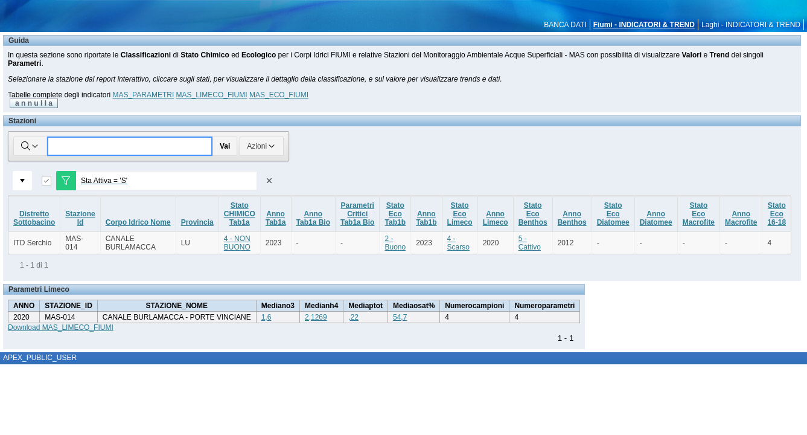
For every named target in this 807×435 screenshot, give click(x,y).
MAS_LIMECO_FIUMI (211, 95)
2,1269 (316, 317)
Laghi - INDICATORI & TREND (750, 25)
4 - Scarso (458, 242)
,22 (353, 317)
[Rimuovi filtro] (269, 180)
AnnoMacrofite (741, 218)
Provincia (197, 222)
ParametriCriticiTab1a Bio (357, 214)
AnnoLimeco (495, 218)
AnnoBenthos (572, 218)
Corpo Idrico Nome (138, 222)
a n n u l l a (34, 103)
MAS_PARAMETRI (143, 95)
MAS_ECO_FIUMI (278, 95)
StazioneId (80, 218)
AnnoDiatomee (656, 218)
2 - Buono (395, 242)
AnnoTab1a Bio (313, 218)
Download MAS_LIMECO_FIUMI (60, 327)
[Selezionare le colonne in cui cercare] (30, 146)
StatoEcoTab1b (395, 214)
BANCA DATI (565, 25)
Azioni (261, 146)
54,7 (400, 317)
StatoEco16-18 (776, 214)
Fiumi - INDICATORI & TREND (644, 25)
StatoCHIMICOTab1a (239, 214)
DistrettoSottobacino (34, 218)
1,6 (266, 317)
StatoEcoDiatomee (613, 214)
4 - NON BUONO (237, 242)
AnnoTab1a (276, 218)
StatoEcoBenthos (532, 214)
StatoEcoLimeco (460, 214)
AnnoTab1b (426, 218)
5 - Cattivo (529, 242)
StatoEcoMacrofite (699, 214)
